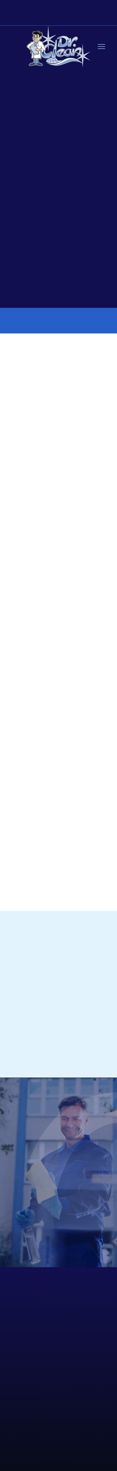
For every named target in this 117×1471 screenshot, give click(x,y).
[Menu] (101, 46)
